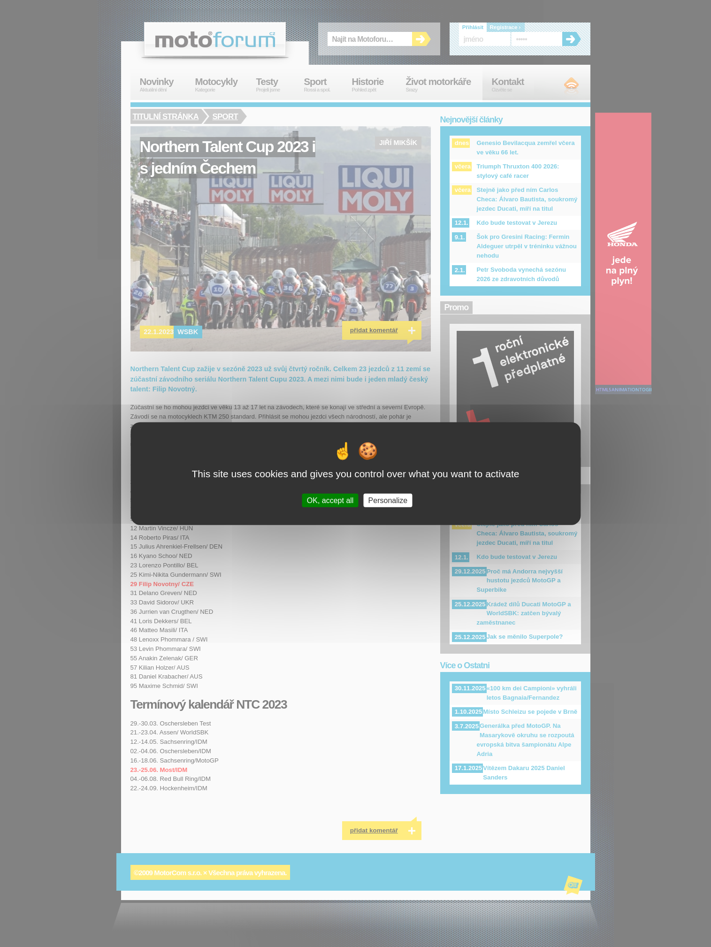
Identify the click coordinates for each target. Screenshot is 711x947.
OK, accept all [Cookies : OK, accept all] (330, 500)
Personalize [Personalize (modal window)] (388, 500)
